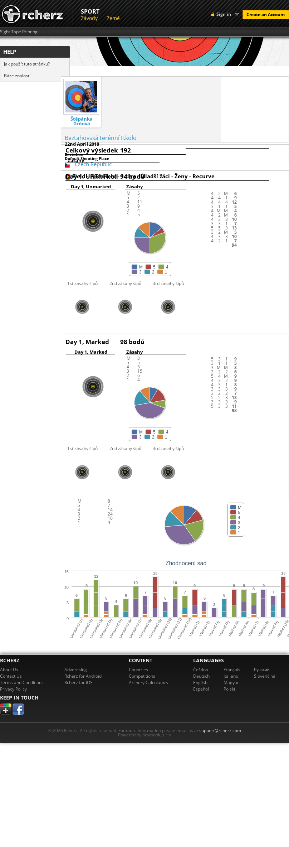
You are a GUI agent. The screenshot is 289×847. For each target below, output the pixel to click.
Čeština (200, 670)
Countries (138, 670)
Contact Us (11, 676)
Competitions (142, 676)
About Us (9, 670)
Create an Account (265, 14)
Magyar (231, 682)
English (200, 682)
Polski (229, 689)
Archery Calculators (148, 682)
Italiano (231, 676)
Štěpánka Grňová (81, 121)
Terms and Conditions (22, 682)
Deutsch (201, 676)
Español (201, 689)
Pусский (262, 670)
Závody (89, 18)
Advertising (75, 670)
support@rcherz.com (220, 730)
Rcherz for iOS (78, 682)
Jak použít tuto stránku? (27, 64)
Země (113, 18)
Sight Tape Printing (19, 32)
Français (232, 670)
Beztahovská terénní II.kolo (101, 138)
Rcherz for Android (83, 676)
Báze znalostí (17, 76)
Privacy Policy (13, 689)
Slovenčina (264, 676)
